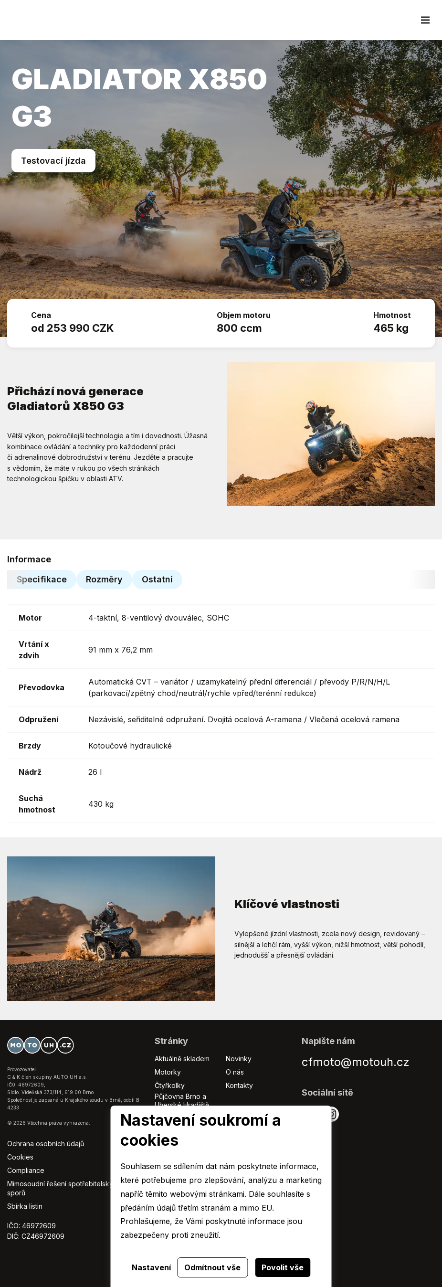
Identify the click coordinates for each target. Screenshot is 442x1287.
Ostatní (157, 579)
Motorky (168, 1072)
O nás (235, 1072)
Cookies (20, 1157)
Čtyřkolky (170, 1085)
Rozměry (104, 579)
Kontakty (239, 1085)
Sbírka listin (24, 1206)
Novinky (239, 1059)
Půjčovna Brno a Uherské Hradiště (182, 1100)
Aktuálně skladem (182, 1059)
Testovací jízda (53, 161)
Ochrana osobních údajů (45, 1143)
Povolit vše (283, 1267)
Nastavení (151, 1267)
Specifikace (42, 579)
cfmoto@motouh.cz (356, 1062)
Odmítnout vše (212, 1267)
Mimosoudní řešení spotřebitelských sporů (64, 1188)
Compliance (25, 1170)
